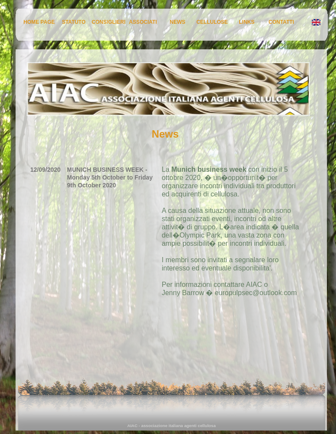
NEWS (178, 22)
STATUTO (74, 22)
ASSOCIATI (143, 22)
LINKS (247, 22)
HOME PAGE (38, 22)
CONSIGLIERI (108, 22)
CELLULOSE (212, 22)
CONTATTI (281, 22)
